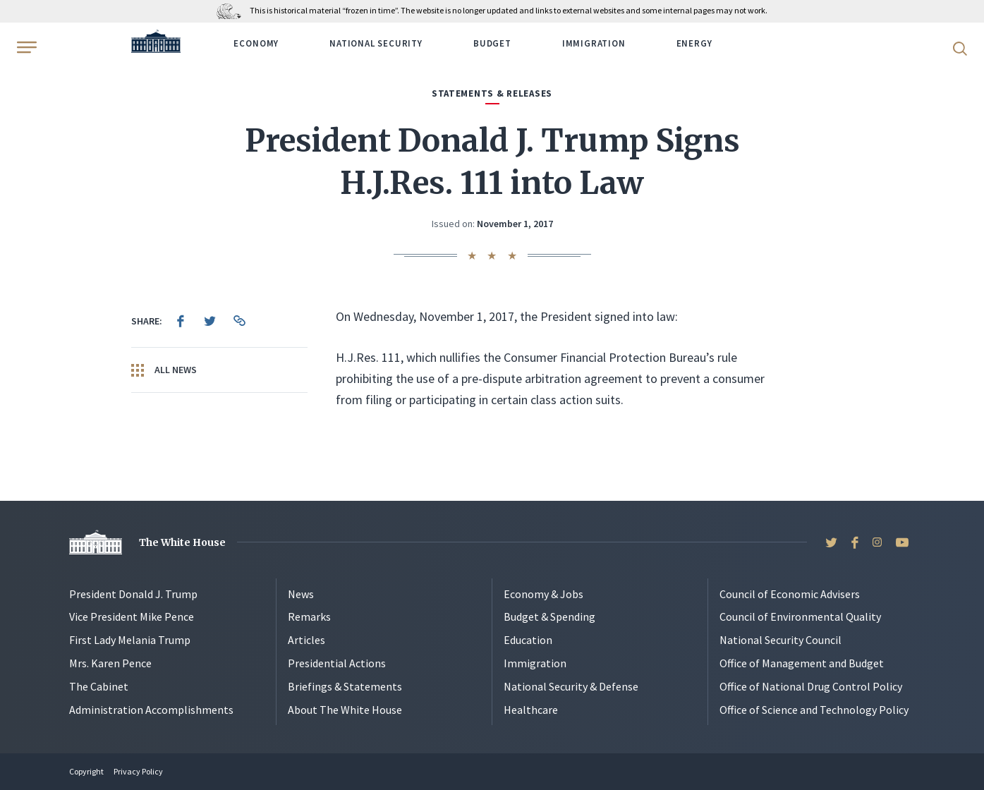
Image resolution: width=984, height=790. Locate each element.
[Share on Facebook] (180, 321)
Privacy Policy (138, 771)
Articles (306, 640)
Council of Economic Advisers (789, 594)
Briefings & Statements (345, 686)
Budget (492, 43)
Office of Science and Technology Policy (814, 710)
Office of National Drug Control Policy (810, 686)
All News (164, 370)
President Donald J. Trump (133, 594)
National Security (376, 43)
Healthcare (531, 710)
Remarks (309, 616)
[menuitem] (180, 321)
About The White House (345, 710)
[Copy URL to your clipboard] (240, 321)
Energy (694, 43)
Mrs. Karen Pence (110, 663)
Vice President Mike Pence (131, 616)
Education (528, 640)
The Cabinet (98, 686)
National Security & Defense (571, 686)
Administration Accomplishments (151, 710)
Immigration (594, 43)
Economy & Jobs (543, 594)
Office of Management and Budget (801, 663)
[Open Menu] (25, 47)
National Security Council (780, 640)
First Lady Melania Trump (129, 640)
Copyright (86, 771)
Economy (256, 43)
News (301, 594)
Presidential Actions (337, 663)
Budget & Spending (549, 616)
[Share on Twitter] (210, 321)
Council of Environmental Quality (800, 616)
